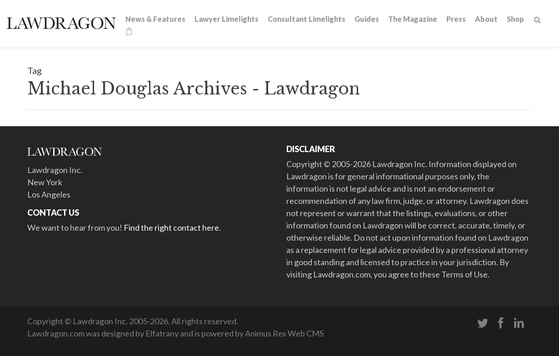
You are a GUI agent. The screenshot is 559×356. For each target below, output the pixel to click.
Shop (515, 19)
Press (456, 19)
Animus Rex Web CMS (284, 333)
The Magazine (412, 19)
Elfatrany (162, 333)
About (486, 19)
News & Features (155, 19)
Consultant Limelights (306, 19)
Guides (366, 19)
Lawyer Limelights (227, 19)
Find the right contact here (171, 227)
